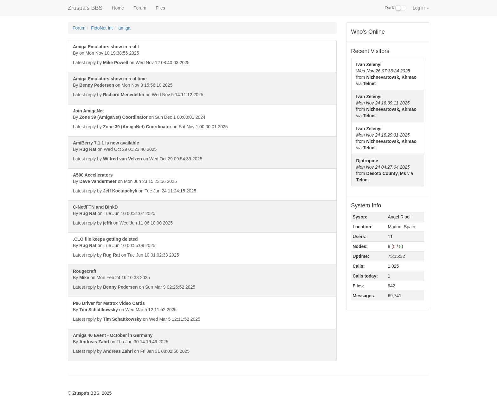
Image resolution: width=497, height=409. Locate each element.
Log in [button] (421, 7)
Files (160, 7)
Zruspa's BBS (85, 8)
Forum (139, 7)
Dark (395, 8)
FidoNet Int (102, 27)
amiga (125, 27)
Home (118, 7)
